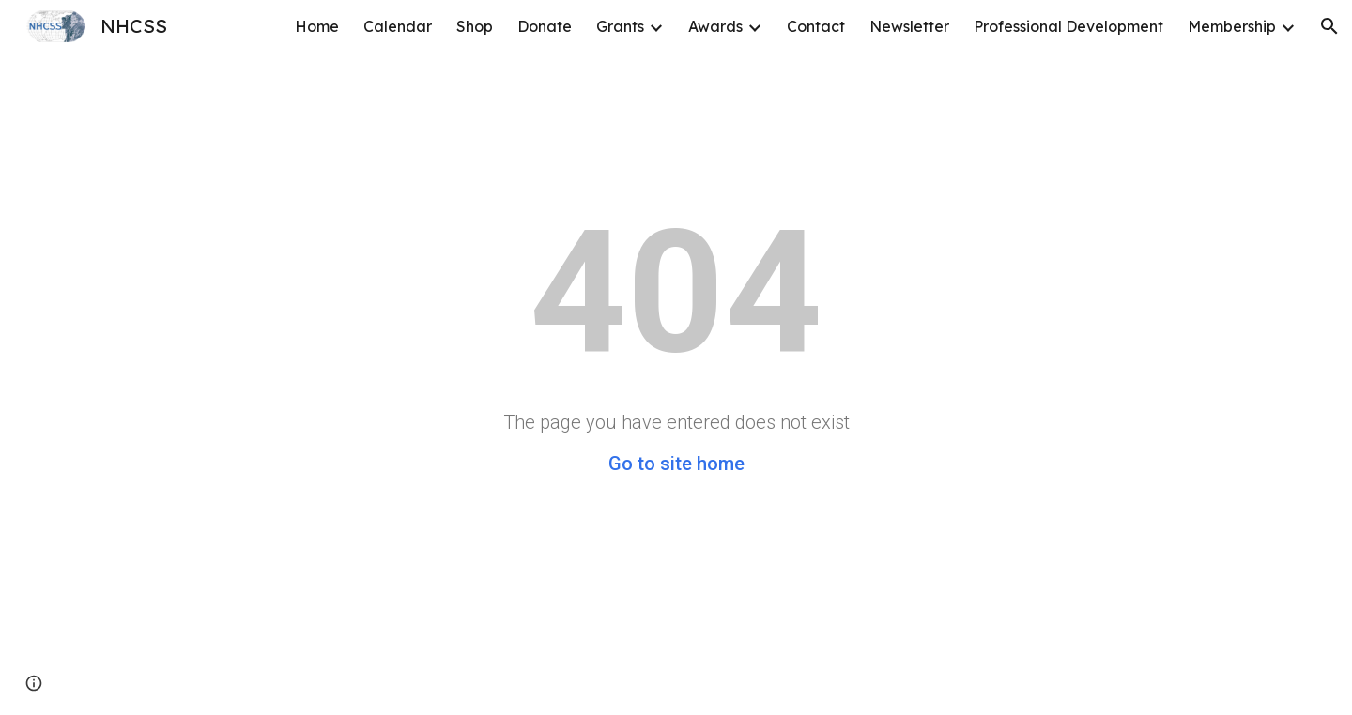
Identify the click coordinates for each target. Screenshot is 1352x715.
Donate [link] (544, 26)
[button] (1329, 26)
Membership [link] (1232, 26)
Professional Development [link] (1068, 26)
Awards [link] (715, 26)
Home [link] (317, 26)
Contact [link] (816, 26)
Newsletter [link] (909, 26)
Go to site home (676, 463)
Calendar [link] (397, 26)
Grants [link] (620, 26)
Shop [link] (474, 26)
